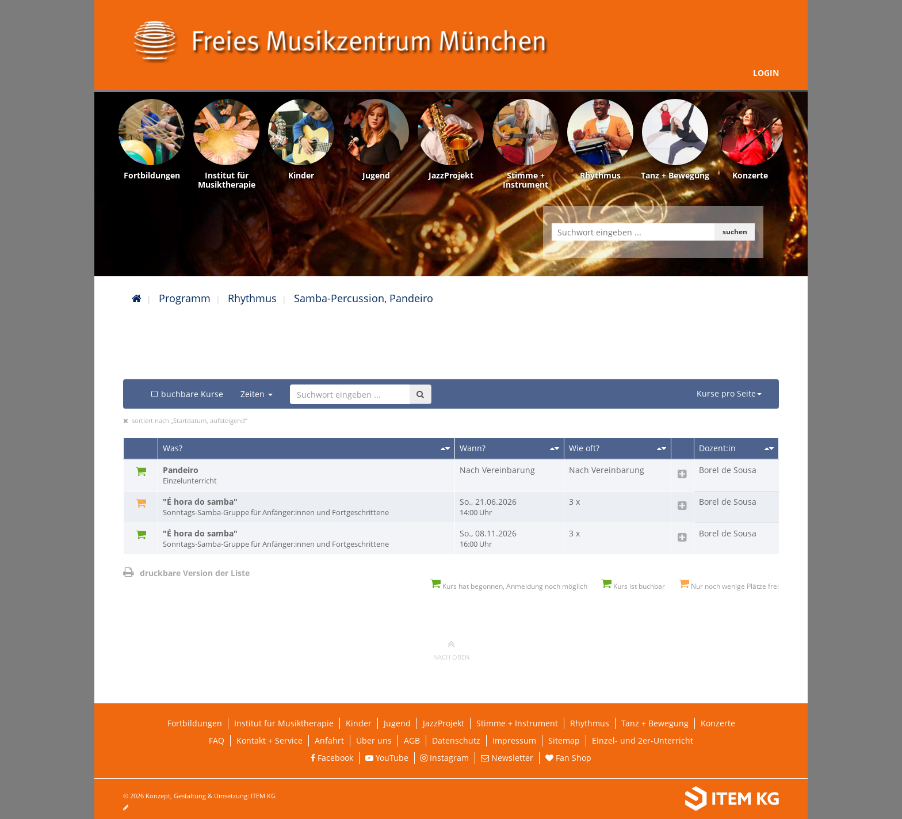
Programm (185, 298)
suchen (735, 232)
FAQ (216, 740)
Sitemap (564, 740)
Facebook (332, 757)
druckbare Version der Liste (186, 572)
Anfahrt (329, 740)
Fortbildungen (194, 723)
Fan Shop (568, 757)
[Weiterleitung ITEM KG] (628, 799)
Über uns (374, 740)
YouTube (386, 757)
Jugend (397, 723)
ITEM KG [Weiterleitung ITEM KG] (263, 795)
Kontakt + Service (269, 740)
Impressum (514, 740)
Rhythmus (252, 298)
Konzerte (718, 723)
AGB (412, 740)
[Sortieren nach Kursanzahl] (661, 448)
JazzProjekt (443, 723)
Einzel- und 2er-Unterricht (642, 740)
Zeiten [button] (256, 393)
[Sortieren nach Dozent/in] (769, 448)
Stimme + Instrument (517, 723)
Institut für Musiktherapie (284, 723)
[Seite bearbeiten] (131, 807)
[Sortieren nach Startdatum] (554, 448)
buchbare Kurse (186, 393)
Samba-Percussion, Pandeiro (363, 298)
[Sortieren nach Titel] (445, 448)
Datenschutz (456, 740)
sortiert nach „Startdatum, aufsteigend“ (189, 420)
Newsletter (507, 757)
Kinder (359, 723)
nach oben (451, 649)
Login (766, 72)
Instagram (445, 757)
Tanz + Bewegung (655, 723)
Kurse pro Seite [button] (729, 393)
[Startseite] (137, 298)
